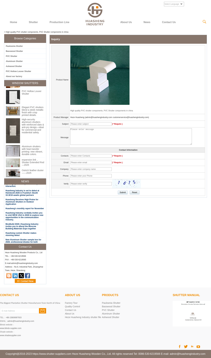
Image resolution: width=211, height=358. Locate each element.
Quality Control (72, 306)
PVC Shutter (11, 56)
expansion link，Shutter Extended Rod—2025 (33, 163)
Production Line (59, 22)
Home (13, 22)
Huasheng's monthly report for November (25, 209)
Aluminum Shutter (14, 61)
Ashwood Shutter (14, 66)
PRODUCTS (110, 295)
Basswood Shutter (14, 51)
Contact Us (169, 22)
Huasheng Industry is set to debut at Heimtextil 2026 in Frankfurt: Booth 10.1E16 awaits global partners (22, 193)
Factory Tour (71, 303)
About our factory (14, 76)
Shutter (33, 22)
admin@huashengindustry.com (20, 321)
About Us (126, 22)
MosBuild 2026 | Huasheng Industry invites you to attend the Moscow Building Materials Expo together (22, 227)
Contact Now (25, 281)
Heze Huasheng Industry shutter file (83, 317)
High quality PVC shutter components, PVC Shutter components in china (101, 111)
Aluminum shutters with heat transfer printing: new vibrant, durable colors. (32, 151)
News (146, 22)
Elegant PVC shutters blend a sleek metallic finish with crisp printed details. (32, 112)
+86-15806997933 (14, 317)
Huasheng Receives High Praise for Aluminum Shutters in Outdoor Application (22, 202)
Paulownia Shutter (14, 46)
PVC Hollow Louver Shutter (18, 71)
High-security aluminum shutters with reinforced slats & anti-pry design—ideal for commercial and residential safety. (33, 127)
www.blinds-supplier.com (10, 328)
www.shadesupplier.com (10, 335)
